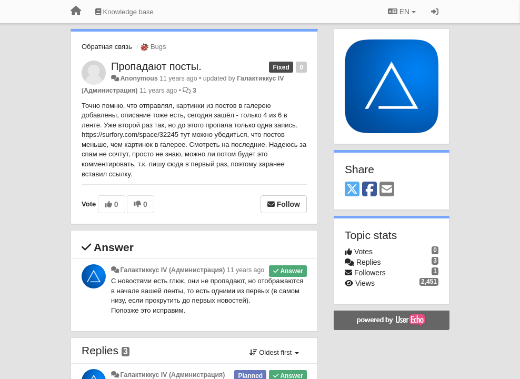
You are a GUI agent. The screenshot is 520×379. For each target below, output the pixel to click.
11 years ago (245, 270)
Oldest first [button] (274, 352)
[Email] (386, 190)
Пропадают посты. (156, 66)
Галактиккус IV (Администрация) (172, 270)
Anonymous (138, 78)
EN (402, 11)
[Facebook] (369, 190)
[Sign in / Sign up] (434, 12)
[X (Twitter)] (352, 190)
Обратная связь (107, 47)
